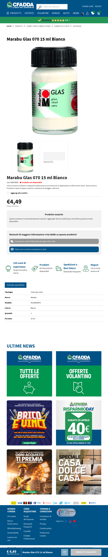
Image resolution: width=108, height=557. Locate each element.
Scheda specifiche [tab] (15, 285)
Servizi (56, 13)
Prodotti (19, 26)
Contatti (27, 531)
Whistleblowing (14, 528)
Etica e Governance (12, 522)
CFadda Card (87, 6)
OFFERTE (29, 13)
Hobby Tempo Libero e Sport (39, 26)
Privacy (43, 524)
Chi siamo (11, 516)
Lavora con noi (12, 539)
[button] (84, 13)
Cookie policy (45, 528)
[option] (54, 91)
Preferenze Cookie (44, 534)
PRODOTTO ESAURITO (86, 552)
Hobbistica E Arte (61, 26)
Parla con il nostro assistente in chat (28, 249)
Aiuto (66, 13)
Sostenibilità (12, 533)
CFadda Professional (29, 537)
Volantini (42, 13)
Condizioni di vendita (45, 518)
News (76, 13)
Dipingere (77, 26)
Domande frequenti (28, 525)
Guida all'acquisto (29, 518)
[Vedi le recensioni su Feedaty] (54, 20)
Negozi (98, 6)
